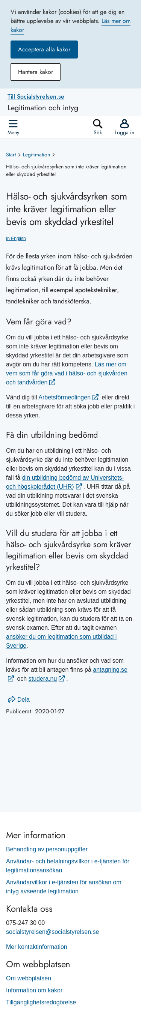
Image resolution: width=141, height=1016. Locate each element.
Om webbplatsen (28, 978)
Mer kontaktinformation (36, 947)
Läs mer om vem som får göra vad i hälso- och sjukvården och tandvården (66, 373)
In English (16, 238)
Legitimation (36, 154)
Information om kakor (34, 990)
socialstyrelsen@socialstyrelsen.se (52, 932)
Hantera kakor (35, 72)
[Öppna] (13, 127)
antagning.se (110, 669)
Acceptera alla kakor (44, 49)
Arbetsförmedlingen (64, 397)
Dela (19, 699)
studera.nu (43, 678)
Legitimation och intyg (43, 108)
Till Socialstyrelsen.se (36, 96)
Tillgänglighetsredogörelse (41, 1002)
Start (11, 154)
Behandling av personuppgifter (47, 849)
